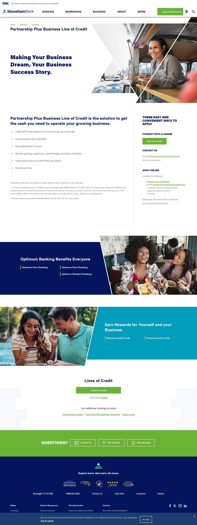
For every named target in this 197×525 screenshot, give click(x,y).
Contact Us (82, 443)
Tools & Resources (48, 505)
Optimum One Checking (35, 267)
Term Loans (128, 414)
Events (161, 493)
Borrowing (73, 11)
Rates (141, 11)
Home (12, 24)
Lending (35, 24)
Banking (48, 11)
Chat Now (119, 493)
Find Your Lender (154, 141)
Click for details (47, 521)
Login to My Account (171, 11)
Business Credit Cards (118, 338)
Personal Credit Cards (157, 338)
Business (99, 11)
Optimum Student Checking (77, 273)
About (121, 11)
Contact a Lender (98, 390)
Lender (104, 397)
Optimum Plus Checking (75, 267)
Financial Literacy (47, 510)
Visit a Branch (111, 443)
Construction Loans (72, 414)
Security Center (76, 505)
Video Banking (141, 443)
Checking (14, 510)
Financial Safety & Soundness (81, 510)
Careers (106, 505)
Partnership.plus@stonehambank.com (164, 156)
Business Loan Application (158, 181)
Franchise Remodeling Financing (102, 414)
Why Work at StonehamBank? (115, 510)
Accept (146, 519)
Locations (140, 493)
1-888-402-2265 (72, 493)
